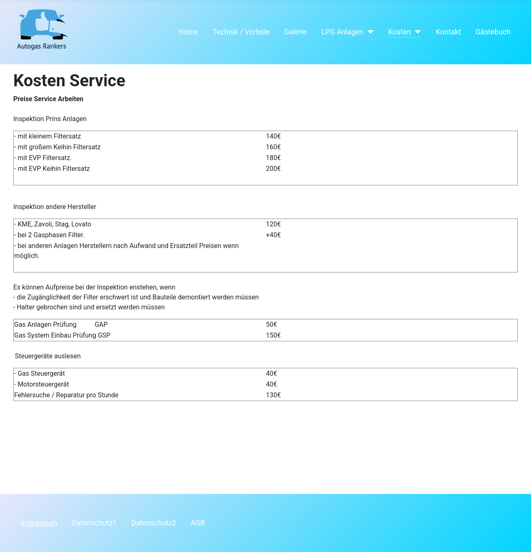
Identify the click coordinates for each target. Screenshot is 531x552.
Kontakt (448, 32)
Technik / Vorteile (241, 32)
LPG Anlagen (342, 32)
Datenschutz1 (94, 523)
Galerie (295, 32)
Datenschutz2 (153, 523)
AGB (198, 523)
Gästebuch (492, 32)
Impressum (39, 523)
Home (188, 32)
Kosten (399, 32)
